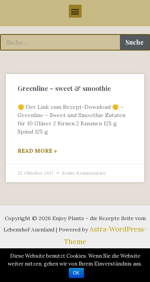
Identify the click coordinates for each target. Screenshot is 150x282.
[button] (75, 11)
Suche (134, 42)
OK (76, 273)
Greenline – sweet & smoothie (64, 88)
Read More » (37, 150)
